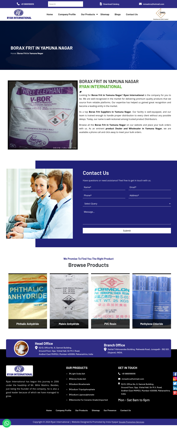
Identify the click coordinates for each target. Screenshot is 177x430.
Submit (127, 236)
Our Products (89, 14)
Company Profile (67, 14)
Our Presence (110, 415)
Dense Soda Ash (77, 383)
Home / (14, 56)
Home (50, 14)
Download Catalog (109, 4)
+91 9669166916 (25, 4)
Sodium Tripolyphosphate (82, 394)
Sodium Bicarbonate (79, 389)
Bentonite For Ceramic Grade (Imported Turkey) (88, 406)
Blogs (118, 14)
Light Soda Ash (77, 378)
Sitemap (105, 14)
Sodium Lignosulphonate (81, 399)
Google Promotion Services (131, 426)
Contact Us (132, 14)
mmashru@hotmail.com (151, 4)
